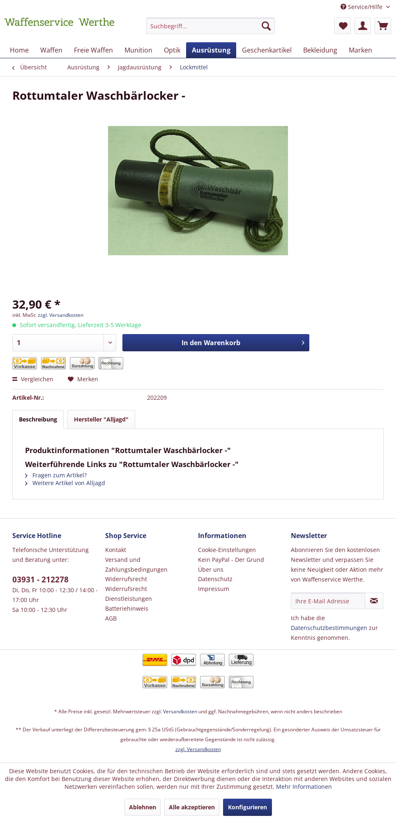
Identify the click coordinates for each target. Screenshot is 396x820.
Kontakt (115, 550)
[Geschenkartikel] (266, 50)
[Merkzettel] (342, 26)
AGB (111, 618)
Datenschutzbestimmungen (329, 628)
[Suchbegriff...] (210, 26)
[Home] (19, 50)
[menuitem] (210, 30)
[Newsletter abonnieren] (374, 601)
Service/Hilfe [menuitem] (362, 7)
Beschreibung (38, 419)
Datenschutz (215, 579)
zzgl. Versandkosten (60, 315)
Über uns (210, 569)
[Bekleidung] (320, 50)
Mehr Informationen (304, 786)
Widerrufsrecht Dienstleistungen (128, 593)
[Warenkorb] (383, 26)
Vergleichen (32, 379)
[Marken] (360, 50)
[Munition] (138, 50)
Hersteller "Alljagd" (101, 419)
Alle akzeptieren (192, 807)
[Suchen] (266, 26)
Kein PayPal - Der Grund (231, 559)
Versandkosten (180, 711)
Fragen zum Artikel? (56, 475)
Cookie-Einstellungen (227, 550)
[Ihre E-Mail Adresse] (328, 601)
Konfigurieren (247, 807)
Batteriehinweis (126, 608)
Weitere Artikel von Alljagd (65, 483)
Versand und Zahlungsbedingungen (136, 564)
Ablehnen (142, 807)
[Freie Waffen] (93, 50)
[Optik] (172, 50)
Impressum (213, 589)
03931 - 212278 (40, 579)
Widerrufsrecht (126, 579)
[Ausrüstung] (211, 50)
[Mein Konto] (363, 26)
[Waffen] (51, 50)
